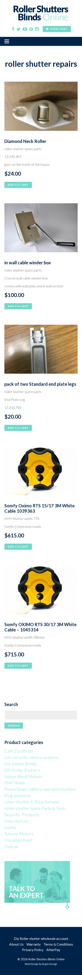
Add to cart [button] (18, 184)
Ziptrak (11, 846)
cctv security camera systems (31, 757)
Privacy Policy (33, 950)
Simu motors (16, 821)
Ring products (17, 795)
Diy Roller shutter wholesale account (41, 938)
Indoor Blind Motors (23, 776)
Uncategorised (18, 840)
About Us (16, 944)
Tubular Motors (18, 833)
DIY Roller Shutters (22, 770)
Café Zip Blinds (18, 750)
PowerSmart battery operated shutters (40, 789)
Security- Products (21, 814)
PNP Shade (14, 782)
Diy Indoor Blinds (20, 763)
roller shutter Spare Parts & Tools (35, 808)
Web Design (31, 963)
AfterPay (53, 950)
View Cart (57, 29)
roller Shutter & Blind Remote (31, 801)
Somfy (10, 827)
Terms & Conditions (58, 944)
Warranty (33, 944)
